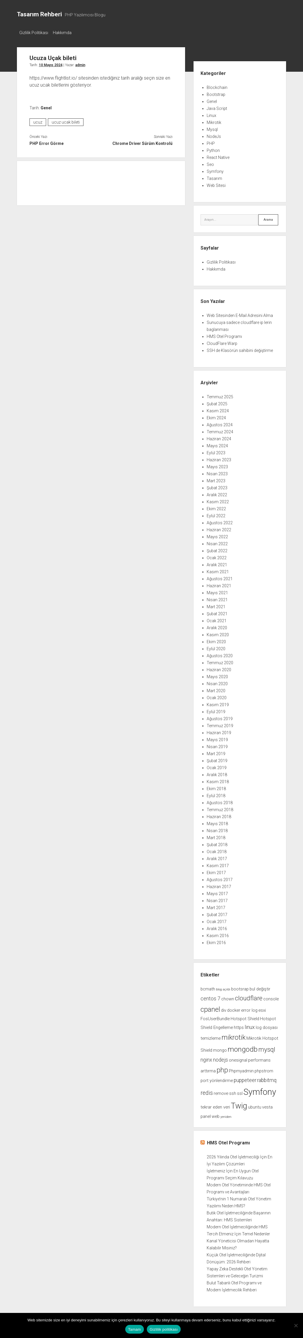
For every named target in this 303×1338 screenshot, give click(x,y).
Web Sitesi (216, 183)
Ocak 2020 (217, 696)
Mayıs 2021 (217, 591)
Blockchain (217, 85)
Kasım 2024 (218, 409)
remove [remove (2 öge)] (221, 1091)
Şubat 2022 (217, 549)
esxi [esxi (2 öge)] (262, 1008)
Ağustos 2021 (220, 577)
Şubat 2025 (217, 402)
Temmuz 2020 (220, 661)
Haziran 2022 (219, 528)
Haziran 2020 (219, 668)
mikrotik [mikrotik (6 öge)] (233, 1036)
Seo (210, 162)
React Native (218, 155)
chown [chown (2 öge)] (227, 997)
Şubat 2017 (217, 913)
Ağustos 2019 (220, 717)
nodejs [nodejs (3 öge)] (220, 1058)
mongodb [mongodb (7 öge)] (242, 1047)
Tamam (134, 1329)
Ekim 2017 (216, 871)
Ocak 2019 (217, 766)
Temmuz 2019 (220, 724)
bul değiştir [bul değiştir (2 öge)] (260, 987)
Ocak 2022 (217, 556)
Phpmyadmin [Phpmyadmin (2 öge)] (241, 1069)
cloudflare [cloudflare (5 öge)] (248, 996)
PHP (211, 141)
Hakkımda (65, 32)
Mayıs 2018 (217, 822)
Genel (46, 106)
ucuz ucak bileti (66, 120)
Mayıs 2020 (217, 675)
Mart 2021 (216, 605)
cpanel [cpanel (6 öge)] (210, 1008)
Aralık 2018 (217, 773)
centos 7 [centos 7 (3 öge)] (210, 997)
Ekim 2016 (216, 941)
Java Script (217, 106)
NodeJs (214, 134)
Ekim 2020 (216, 640)
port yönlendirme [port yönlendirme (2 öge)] (217, 1078)
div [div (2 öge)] (223, 1008)
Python (213, 148)
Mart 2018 (216, 836)
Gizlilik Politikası (33, 32)
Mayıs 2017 (217, 892)
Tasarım (214, 176)
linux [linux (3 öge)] (250, 1025)
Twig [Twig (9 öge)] (239, 1104)
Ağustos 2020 (220, 654)
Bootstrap (216, 92)
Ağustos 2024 (220, 423)
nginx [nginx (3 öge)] (206, 1058)
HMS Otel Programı (224, 334)
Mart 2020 (216, 689)
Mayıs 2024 (217, 444)
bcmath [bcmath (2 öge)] (208, 987)
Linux (211, 113)
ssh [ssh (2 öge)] (232, 1091)
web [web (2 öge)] (216, 1114)
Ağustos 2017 (220, 878)
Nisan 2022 (217, 542)
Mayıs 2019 (217, 738)
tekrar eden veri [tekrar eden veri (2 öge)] (215, 1105)
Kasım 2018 (218, 780)
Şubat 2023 (217, 486)
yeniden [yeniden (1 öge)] (225, 1115)
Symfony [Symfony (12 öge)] (259, 1090)
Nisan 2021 (217, 598)
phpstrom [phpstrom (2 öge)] (264, 1069)
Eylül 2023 (216, 451)
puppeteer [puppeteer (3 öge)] (245, 1078)
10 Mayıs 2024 (50, 63)
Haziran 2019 (219, 731)
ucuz (37, 120)
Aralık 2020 (217, 626)
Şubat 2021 (217, 612)
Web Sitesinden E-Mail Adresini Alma (240, 313)
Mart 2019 (216, 752)
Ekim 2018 (216, 787)
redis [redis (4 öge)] (207, 1091)
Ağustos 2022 (220, 521)
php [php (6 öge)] (222, 1068)
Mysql (212, 127)
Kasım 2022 (218, 500)
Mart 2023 (216, 479)
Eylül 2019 (216, 710)
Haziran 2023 (219, 458)
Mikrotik (214, 120)
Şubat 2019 (217, 759)
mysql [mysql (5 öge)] (266, 1047)
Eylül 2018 (216, 794)
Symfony (215, 169)
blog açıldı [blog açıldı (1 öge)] (223, 988)
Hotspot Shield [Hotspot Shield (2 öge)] (245, 1017)
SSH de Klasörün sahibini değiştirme (240, 348)
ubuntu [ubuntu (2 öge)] (254, 1105)
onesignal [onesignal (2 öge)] (238, 1058)
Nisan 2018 (217, 829)
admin (80, 63)
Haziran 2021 (219, 584)
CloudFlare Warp (222, 341)
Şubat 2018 (217, 843)
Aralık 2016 (217, 927)
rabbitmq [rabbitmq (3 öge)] (266, 1078)
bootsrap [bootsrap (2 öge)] (240, 987)
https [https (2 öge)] (239, 1025)
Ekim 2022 (216, 507)
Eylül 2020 (216, 647)
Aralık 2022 (217, 493)
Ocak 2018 (217, 850)
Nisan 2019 (217, 745)
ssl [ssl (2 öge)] (240, 1091)
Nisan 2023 (217, 472)
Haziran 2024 (219, 437)
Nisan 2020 (217, 682)
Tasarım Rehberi (39, 14)
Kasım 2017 (218, 864)
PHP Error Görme (46, 141)
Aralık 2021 (217, 563)
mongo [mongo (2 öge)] (220, 1048)
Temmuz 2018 (220, 808)
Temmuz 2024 (220, 430)
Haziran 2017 (219, 885)
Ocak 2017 (217, 920)
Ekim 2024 (216, 416)
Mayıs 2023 (217, 465)
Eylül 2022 (216, 514)
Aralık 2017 (217, 857)
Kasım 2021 (218, 570)
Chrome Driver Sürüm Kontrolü (142, 141)
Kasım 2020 (218, 633)
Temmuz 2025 (220, 395)
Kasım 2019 (218, 703)
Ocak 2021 (217, 619)
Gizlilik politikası (164, 1329)
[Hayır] (296, 1325)
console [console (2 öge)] (271, 997)
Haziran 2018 (219, 815)
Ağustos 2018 (220, 801)
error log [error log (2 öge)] (249, 1008)
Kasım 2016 (218, 934)
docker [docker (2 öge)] (233, 1008)
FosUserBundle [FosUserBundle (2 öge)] (215, 1017)
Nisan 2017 (217, 899)
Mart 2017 (216, 906)
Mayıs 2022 (217, 535)
